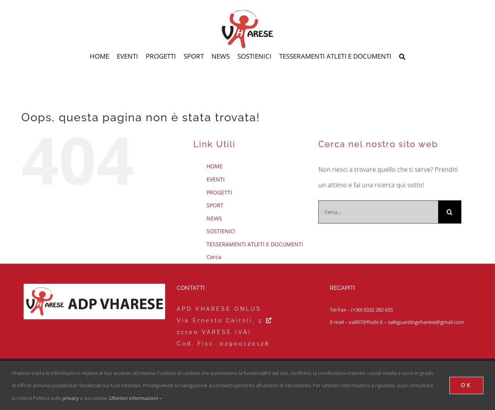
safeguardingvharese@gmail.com (426, 322)
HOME (215, 166)
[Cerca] (402, 57)
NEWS (214, 218)
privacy (70, 398)
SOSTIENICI (221, 231)
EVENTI (216, 179)
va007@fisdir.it (366, 322)
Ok (466, 385)
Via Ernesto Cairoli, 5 (225, 320)
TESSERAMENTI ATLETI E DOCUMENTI (255, 244)
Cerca (214, 257)
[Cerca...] (378, 212)
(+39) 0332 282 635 (372, 309)
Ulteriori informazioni (135, 398)
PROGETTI (219, 192)
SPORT (215, 205)
